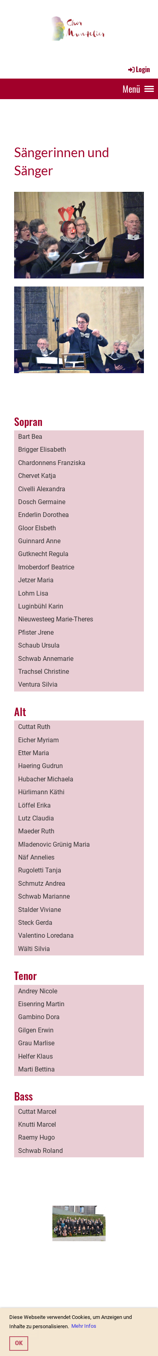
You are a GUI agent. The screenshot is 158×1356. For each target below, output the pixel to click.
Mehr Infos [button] (83, 1326)
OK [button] (19, 1343)
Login (138, 69)
